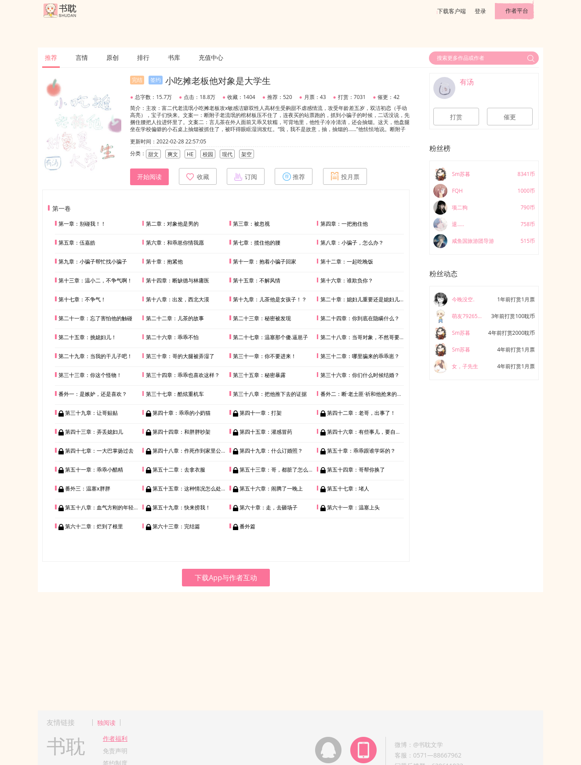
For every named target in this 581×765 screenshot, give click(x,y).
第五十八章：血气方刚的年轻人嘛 (104, 507)
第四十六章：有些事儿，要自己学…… (370, 432)
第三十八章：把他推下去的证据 (270, 394)
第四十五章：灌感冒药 (266, 432)
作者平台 (516, 11)
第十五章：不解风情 (256, 280)
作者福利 (115, 738)
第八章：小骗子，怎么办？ (352, 242)
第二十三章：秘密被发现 (262, 318)
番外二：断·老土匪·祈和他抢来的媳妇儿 (366, 394)
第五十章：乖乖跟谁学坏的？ (361, 450)
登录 (480, 11)
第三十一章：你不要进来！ (264, 356)
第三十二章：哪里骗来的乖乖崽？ (359, 356)
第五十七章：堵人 (348, 488)
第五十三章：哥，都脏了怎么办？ (279, 469)
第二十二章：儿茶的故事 (175, 318)
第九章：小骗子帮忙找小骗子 (92, 261)
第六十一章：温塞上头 (353, 507)
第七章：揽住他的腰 (256, 242)
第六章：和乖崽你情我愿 (175, 242)
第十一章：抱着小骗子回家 (264, 261)
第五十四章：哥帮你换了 (356, 469)
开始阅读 (149, 176)
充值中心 (211, 57)
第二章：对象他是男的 (172, 223)
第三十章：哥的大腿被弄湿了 (180, 356)
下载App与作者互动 (226, 577)
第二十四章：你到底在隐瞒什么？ (359, 318)
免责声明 (115, 751)
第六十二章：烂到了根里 (94, 526)
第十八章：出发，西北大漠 (177, 299)
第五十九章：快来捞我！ (182, 507)
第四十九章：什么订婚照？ (271, 450)
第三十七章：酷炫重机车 (175, 394)
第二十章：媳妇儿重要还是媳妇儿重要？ (367, 299)
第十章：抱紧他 (164, 261)
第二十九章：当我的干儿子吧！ (95, 356)
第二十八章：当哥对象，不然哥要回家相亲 (370, 337)
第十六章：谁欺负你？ (346, 280)
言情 (82, 57)
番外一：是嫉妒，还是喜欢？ (92, 394)
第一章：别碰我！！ (82, 223)
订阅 (245, 176)
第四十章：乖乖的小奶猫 (182, 413)
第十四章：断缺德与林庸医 (177, 280)
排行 (143, 57)
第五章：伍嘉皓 (76, 242)
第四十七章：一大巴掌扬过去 (99, 450)
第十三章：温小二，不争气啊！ (95, 280)
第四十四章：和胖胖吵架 (182, 432)
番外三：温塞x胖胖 (87, 488)
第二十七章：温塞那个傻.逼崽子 (270, 337)
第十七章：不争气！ (82, 299)
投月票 (344, 176)
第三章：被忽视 (251, 223)
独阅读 (106, 722)
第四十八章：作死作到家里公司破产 (195, 450)
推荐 (51, 57)
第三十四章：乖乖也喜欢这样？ (183, 375)
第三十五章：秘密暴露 (259, 375)
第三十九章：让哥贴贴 (91, 413)
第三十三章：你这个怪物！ (90, 375)
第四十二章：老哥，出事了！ (361, 413)
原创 (112, 57)
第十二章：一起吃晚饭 (346, 261)
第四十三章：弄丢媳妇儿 (94, 432)
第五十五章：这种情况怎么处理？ (192, 488)
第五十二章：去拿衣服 (179, 469)
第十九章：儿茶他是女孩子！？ (270, 299)
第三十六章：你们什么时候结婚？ (359, 375)
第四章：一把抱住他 (344, 223)
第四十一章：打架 (261, 413)
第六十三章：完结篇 (176, 526)
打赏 (456, 117)
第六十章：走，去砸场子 (269, 507)
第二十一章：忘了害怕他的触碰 (95, 318)
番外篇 (247, 526)
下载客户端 (451, 11)
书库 (174, 57)
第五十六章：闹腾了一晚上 (271, 488)
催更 (510, 117)
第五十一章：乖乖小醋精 (94, 469)
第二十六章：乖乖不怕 (172, 337)
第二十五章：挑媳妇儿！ (87, 337)
